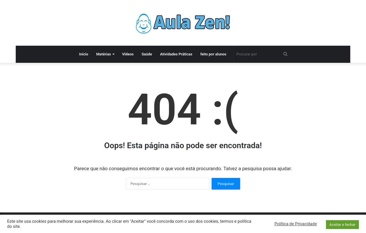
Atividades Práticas (176, 54)
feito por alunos (213, 54)
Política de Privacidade (295, 223)
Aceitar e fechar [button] (342, 224)
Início (83, 54)
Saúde (147, 54)
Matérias (103, 54)
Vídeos (128, 54)
